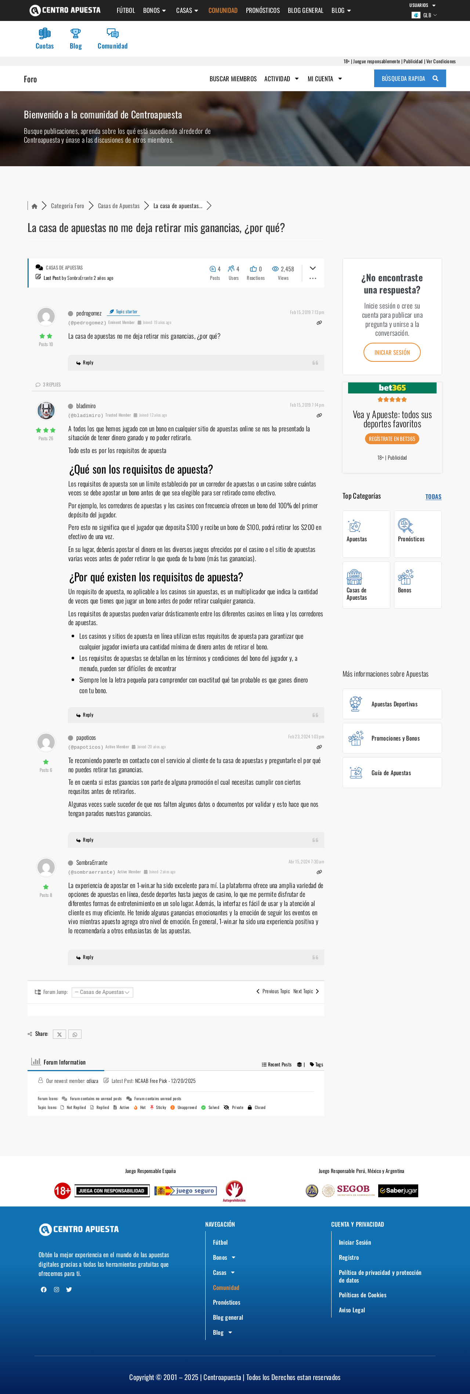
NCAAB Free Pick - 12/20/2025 (165, 1084)
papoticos (86, 741)
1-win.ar (146, 888)
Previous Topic (273, 994)
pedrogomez (88, 316)
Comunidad (223, 10)
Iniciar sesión (392, 355)
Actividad (281, 81)
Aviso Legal (353, 1308)
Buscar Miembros (232, 80)
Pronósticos (263, 10)
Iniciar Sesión (357, 1236)
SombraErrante (80, 281)
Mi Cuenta (325, 81)
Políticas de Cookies (365, 1292)
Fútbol (126, 10)
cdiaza (92, 1084)
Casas (188, 10)
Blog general (306, 10)
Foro (31, 81)
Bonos (156, 10)
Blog (342, 10)
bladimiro (86, 408)
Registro (350, 1251)
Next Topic (306, 994)
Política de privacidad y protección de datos (370, 1272)
